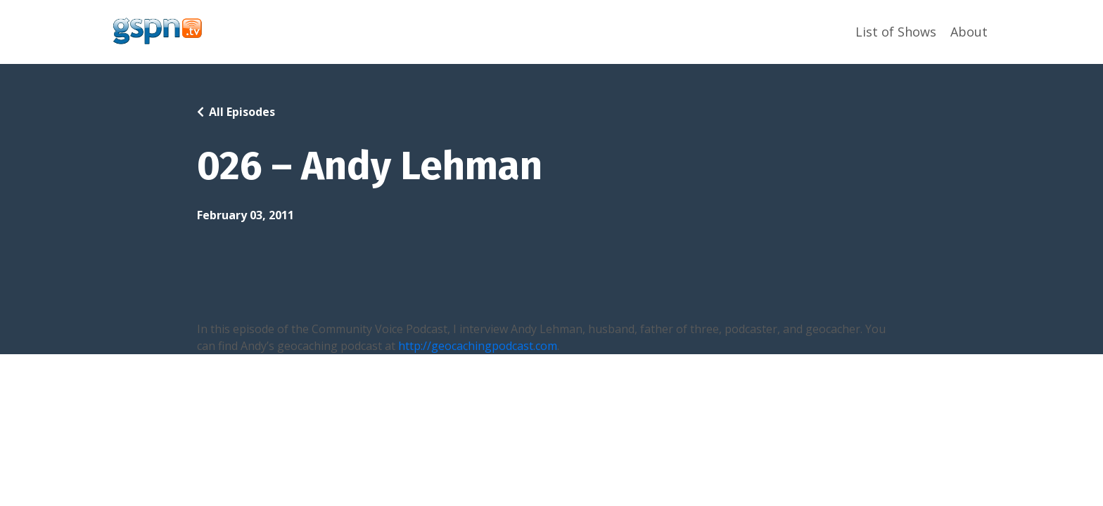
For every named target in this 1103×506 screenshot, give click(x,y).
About (969, 31)
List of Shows (895, 31)
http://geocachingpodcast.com (477, 345)
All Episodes (242, 111)
